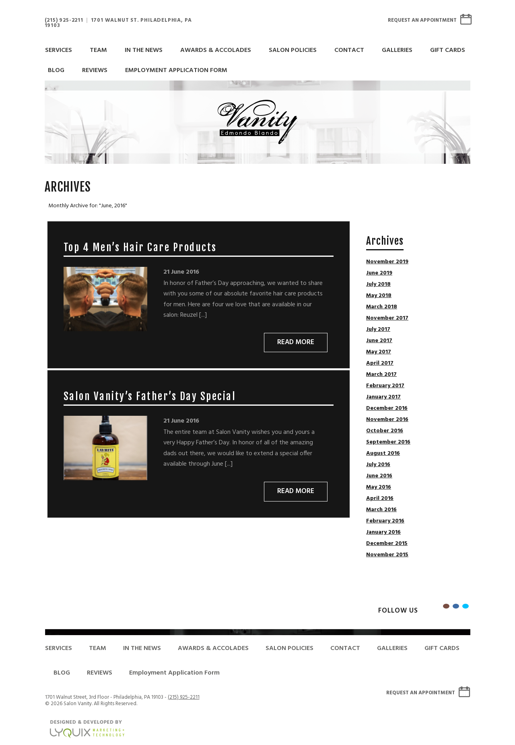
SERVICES (58, 50)
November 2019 (387, 262)
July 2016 (378, 464)
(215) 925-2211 (64, 20)
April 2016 (379, 498)
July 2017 (378, 329)
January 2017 (383, 397)
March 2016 (381, 510)
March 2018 (381, 307)
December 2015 (387, 543)
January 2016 (383, 532)
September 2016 (388, 442)
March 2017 (381, 374)
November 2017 (387, 318)
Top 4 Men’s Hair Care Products (140, 247)
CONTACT (349, 50)
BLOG (56, 70)
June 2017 (379, 341)
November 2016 (387, 419)
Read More (295, 342)
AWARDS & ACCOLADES (215, 50)
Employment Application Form (176, 70)
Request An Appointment (422, 20)
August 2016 (383, 453)
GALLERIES (397, 50)
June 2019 (379, 273)
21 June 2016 (181, 272)
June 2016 (379, 476)
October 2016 (384, 431)
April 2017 (379, 363)
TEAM (98, 50)
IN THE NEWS (144, 50)
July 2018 (378, 284)
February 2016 (385, 521)
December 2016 (387, 408)
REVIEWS (94, 70)
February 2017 (385, 386)
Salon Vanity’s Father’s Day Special (150, 396)
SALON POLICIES (293, 50)
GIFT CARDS (447, 50)
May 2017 (378, 352)
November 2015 (387, 555)
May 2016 (378, 487)
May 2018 (378, 295)
